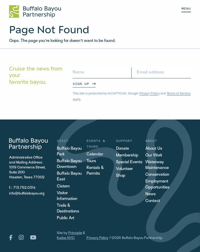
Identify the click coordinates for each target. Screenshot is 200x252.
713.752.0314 (24, 188)
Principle (75, 233)
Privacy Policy (149, 93)
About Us (153, 149)
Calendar (94, 154)
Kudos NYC (65, 238)
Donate (122, 149)
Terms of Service (179, 93)
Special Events (129, 162)
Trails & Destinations (68, 208)
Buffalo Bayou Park (69, 151)
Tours (91, 161)
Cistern (63, 186)
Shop (120, 176)
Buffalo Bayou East (69, 176)
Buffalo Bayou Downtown (69, 164)
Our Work (153, 156)
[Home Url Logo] (35, 11)
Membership (127, 156)
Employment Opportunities (157, 184)
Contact (152, 201)
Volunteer (124, 169)
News (150, 194)
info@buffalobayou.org (27, 193)
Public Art (65, 218)
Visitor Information (67, 196)
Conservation (157, 175)
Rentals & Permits (95, 171)
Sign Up (81, 83)
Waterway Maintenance (157, 165)
